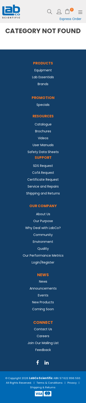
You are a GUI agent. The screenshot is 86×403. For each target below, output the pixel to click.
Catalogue (43, 124)
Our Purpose (43, 221)
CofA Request (43, 172)
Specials (43, 104)
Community (43, 234)
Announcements (43, 288)
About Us (43, 214)
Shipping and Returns (43, 193)
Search (49, 11)
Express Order (70, 18)
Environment (43, 241)
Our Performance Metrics (43, 255)
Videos (43, 138)
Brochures (43, 131)
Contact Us (43, 329)
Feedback (43, 350)
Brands (43, 84)
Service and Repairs (43, 186)
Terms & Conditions (49, 383)
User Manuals (43, 145)
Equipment (43, 70)
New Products (43, 302)
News (43, 281)
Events (43, 295)
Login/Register (43, 262)
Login (59, 11)
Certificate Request (43, 179)
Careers (43, 336)
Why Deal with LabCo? (43, 228)
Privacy (72, 383)
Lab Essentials (43, 77)
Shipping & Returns (42, 387)
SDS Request (43, 165)
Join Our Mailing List (43, 343)
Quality (43, 248)
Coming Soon (43, 309)
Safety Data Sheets (43, 152)
